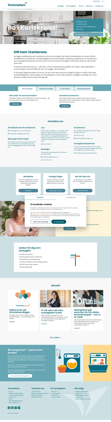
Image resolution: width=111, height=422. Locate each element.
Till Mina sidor (15, 104)
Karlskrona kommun (26, 255)
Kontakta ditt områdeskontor (85, 26)
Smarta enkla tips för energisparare (20, 377)
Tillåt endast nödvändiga (40, 222)
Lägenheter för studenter (82, 395)
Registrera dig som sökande (83, 401)
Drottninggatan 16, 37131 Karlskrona (20, 131)
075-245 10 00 (47, 160)
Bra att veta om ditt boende (28, 265)
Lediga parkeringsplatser (82, 397)
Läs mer (12, 322)
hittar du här (61, 136)
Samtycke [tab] (40, 197)
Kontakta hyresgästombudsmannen (86, 153)
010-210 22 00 (47, 144)
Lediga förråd (79, 399)
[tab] (27, 88)
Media (10, 401)
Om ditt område (23, 9)
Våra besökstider (37, 399)
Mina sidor (96, 2)
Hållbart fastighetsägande (16, 395)
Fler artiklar (55, 338)
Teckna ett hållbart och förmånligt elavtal (33, 262)
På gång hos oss (81, 21)
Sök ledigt (60, 6)
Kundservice (99, 6)
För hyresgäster (71, 6)
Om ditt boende (81, 24)
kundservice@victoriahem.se (84, 138)
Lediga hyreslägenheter (82, 393)
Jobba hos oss (12, 399)
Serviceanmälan (56, 395)
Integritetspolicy (37, 214)
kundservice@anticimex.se (50, 157)
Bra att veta (55, 397)
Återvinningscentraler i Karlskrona (30, 257)
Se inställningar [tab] (71, 197)
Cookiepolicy (48, 214)
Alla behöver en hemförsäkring (29, 260)
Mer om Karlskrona (88, 34)
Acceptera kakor (59, 222)
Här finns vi (89, 6)
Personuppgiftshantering (15, 402)
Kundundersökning (25, 267)
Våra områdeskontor (14, 404)
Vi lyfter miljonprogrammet (16, 397)
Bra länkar (79, 29)
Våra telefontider (37, 397)
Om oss (81, 6)
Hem (9, 9)
